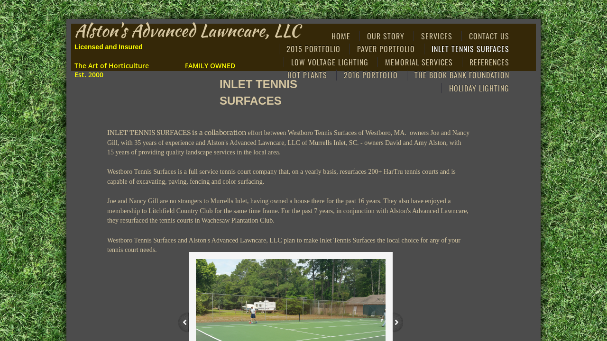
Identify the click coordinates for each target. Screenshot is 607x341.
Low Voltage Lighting (329, 62)
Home (340, 36)
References (489, 62)
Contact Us (489, 36)
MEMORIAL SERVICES (419, 62)
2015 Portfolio (313, 49)
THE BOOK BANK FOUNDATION (461, 75)
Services (436, 36)
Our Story (386, 36)
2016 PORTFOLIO (371, 75)
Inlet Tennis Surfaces (470, 49)
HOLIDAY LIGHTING (479, 88)
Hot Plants (307, 75)
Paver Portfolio (386, 49)
